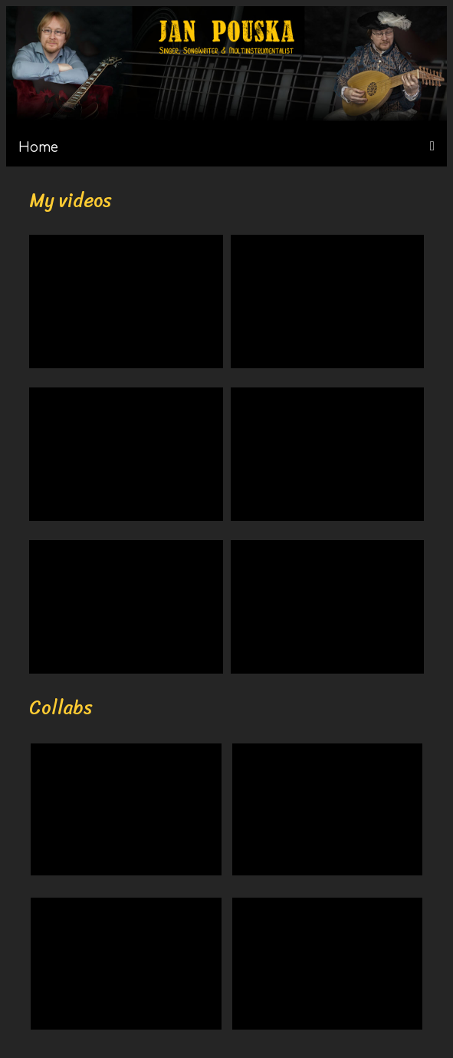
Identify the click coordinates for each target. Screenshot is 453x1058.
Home (38, 147)
